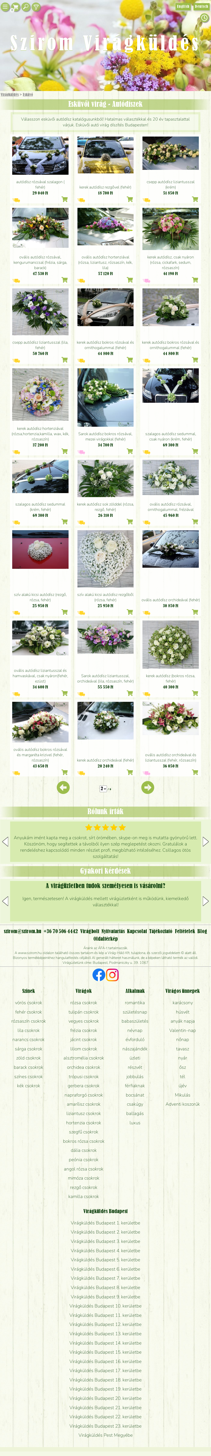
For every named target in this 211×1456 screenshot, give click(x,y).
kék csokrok (28, 1086)
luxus (135, 1123)
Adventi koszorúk (183, 1104)
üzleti (135, 1058)
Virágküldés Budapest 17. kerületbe (105, 1370)
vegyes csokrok (84, 1021)
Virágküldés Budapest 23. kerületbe (105, 1426)
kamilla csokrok (83, 1196)
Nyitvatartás (113, 931)
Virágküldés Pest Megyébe (106, 1435)
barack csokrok (28, 1067)
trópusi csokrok (84, 1076)
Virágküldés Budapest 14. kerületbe (105, 1343)
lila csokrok (29, 1030)
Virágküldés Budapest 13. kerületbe (105, 1334)
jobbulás (135, 1076)
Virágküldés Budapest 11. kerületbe (105, 1315)
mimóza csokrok (83, 1178)
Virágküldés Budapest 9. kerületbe (105, 1297)
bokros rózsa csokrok (84, 1141)
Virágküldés (10, 95)
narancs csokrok (28, 1039)
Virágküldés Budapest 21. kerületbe (105, 1407)
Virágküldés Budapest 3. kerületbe (105, 1241)
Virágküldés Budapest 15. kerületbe (105, 1352)
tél (182, 1076)
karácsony (183, 1003)
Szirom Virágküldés (105, 44)
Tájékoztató (160, 931)
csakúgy (135, 1104)
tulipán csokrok (84, 1012)
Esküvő (28, 95)
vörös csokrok (28, 1003)
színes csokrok (28, 1076)
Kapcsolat (137, 931)
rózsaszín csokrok (28, 1021)
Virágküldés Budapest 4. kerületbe (105, 1251)
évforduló (135, 1039)
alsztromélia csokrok (83, 1058)
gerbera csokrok (84, 1086)
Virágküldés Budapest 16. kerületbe (105, 1361)
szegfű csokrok (83, 1132)
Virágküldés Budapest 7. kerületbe (105, 1278)
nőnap (182, 1039)
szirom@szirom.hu (22, 931)
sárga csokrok (28, 1049)
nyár (182, 1058)
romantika (135, 1003)
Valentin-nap (182, 1030)
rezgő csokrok (83, 1187)
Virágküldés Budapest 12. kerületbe (105, 1324)
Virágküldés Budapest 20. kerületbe (105, 1398)
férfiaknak (135, 1086)
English (183, 6)
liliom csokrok (83, 1049)
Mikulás (182, 1095)
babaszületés (135, 1021)
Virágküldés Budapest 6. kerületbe (105, 1269)
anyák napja (183, 1021)
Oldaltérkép (105, 939)
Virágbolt (89, 931)
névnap (134, 1030)
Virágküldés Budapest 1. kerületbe (105, 1223)
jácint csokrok (83, 1039)
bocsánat (135, 1095)
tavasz (182, 1049)
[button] (206, 842)
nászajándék (135, 1049)
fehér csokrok (28, 1012)
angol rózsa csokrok (83, 1169)
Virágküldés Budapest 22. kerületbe (105, 1417)
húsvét (182, 1012)
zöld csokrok (28, 1058)
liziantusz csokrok (83, 1113)
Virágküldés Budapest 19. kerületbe (105, 1389)
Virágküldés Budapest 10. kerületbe (105, 1306)
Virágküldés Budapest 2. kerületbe (105, 1232)
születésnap (135, 1012)
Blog (202, 931)
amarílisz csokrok (84, 1104)
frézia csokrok (83, 1030)
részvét (135, 1067)
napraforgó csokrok (84, 1095)
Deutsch (201, 6)
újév (183, 1086)
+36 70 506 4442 (60, 931)
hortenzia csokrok (83, 1123)
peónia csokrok (84, 1159)
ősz (182, 1067)
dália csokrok (84, 1150)
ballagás (135, 1113)
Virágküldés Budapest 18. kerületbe (105, 1380)
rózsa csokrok (83, 1003)
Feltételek (185, 931)
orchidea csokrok (83, 1067)
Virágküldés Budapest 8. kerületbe (105, 1287)
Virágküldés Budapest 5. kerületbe (105, 1260)
